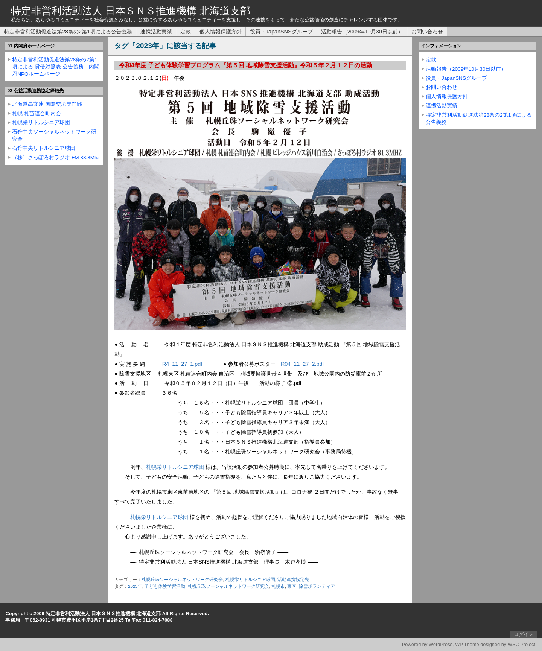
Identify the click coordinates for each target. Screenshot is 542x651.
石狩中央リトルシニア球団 (43, 148)
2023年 (135, 586)
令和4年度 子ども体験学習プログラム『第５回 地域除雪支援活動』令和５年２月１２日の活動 (246, 65)
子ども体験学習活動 (165, 586)
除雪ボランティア (317, 586)
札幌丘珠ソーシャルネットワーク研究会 (182, 579)
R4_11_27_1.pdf (182, 364)
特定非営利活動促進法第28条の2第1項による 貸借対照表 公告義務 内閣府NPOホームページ (55, 67)
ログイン (523, 634)
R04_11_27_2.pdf (302, 364)
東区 (291, 586)
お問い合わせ (427, 32)
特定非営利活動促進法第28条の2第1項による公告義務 (68, 32)
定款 (185, 32)
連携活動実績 (156, 32)
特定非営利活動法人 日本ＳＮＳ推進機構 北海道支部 (130, 11)
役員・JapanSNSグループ (281, 32)
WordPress (440, 644)
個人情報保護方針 (220, 32)
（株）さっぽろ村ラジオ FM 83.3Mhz (56, 157)
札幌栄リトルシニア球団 (175, 467)
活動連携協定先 (293, 579)
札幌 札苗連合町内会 (36, 113)
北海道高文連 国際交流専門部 (47, 104)
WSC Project (521, 644)
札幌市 (278, 586)
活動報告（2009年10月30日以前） (362, 32)
